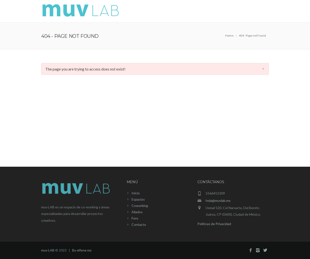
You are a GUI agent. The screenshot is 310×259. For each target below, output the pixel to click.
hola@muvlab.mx (218, 200)
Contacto (257, 11)
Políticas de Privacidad (214, 224)
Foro (237, 11)
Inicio (150, 11)
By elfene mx (82, 250)
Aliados (219, 11)
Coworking (195, 11)
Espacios (169, 11)
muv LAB (47, 250)
